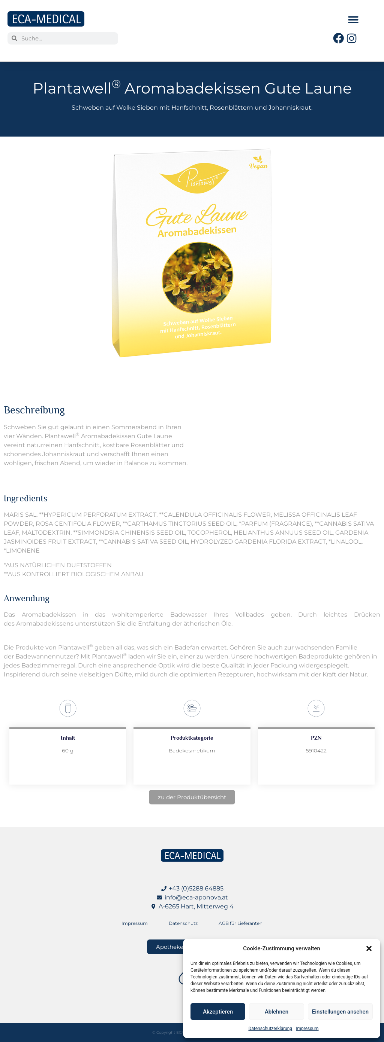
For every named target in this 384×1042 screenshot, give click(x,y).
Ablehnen (276, 1011)
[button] (369, 948)
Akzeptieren (218, 1011)
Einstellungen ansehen (340, 1011)
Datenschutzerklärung (270, 1028)
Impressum (307, 1028)
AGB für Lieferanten (240, 923)
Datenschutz (183, 923)
